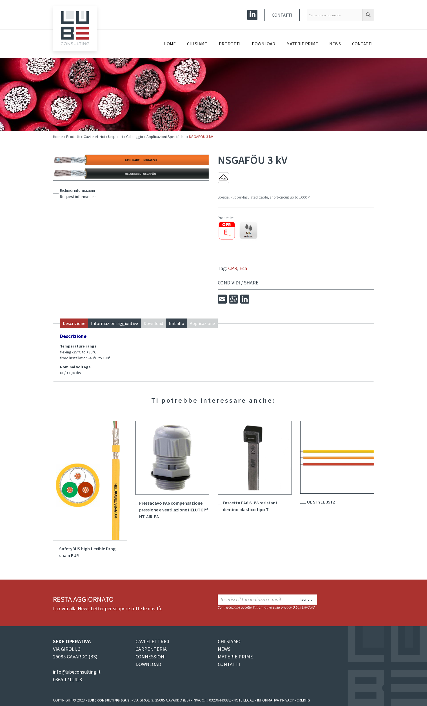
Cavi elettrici (94, 136)
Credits (303, 700)
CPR (232, 268)
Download (263, 43)
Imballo (176, 323)
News (335, 43)
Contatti (282, 15)
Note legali (243, 700)
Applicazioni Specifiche (166, 136)
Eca (243, 268)
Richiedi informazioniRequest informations (78, 193)
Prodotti (230, 43)
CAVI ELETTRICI (152, 641)
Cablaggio (134, 136)
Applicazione (202, 323)
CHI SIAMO (229, 641)
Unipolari (115, 136)
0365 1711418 (67, 679)
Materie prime (302, 43)
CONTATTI (229, 664)
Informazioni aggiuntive (114, 323)
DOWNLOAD (148, 664)
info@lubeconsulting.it (77, 672)
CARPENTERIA (151, 649)
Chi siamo (197, 43)
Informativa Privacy (275, 700)
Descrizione (74, 323)
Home (170, 43)
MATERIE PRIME (235, 656)
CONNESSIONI (150, 656)
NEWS (224, 649)
